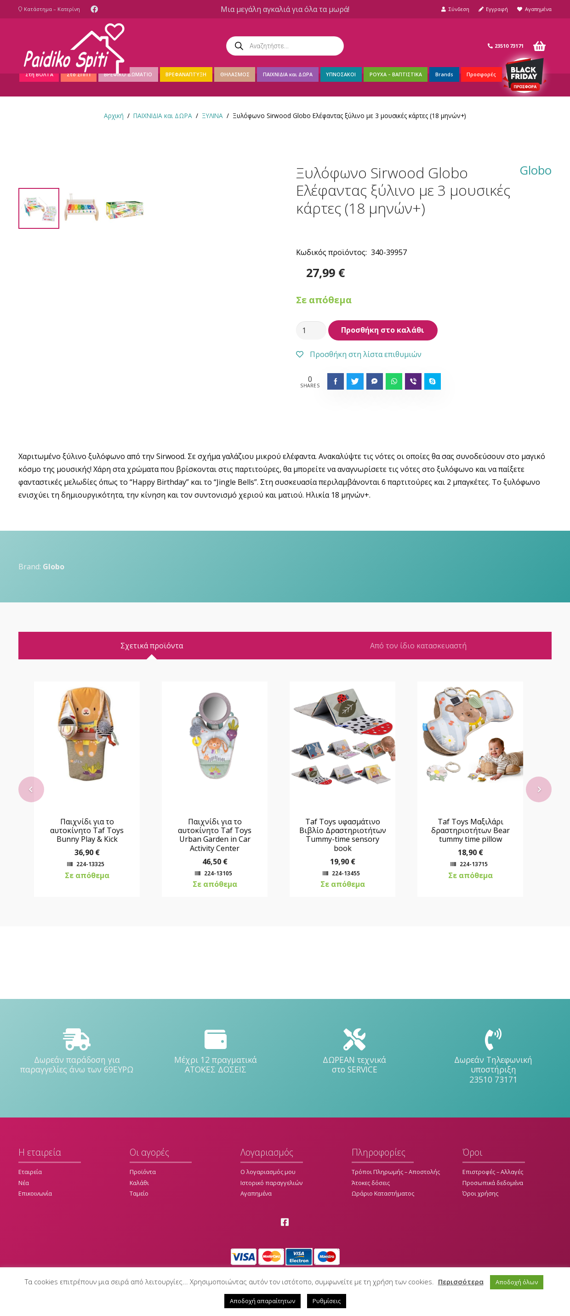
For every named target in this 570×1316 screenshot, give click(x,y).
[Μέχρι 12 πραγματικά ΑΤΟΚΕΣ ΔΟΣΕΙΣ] (215, 1039)
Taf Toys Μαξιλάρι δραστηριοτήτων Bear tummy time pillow (477, 903)
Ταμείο (139, 1194)
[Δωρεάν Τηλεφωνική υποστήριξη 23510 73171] (493, 1039)
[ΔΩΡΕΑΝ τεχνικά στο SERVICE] (354, 1039)
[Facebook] (94, 9)
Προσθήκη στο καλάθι (382, 330)
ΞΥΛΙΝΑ (212, 115)
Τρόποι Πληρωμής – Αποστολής (396, 1172)
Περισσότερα (461, 1281)
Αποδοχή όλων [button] (517, 1282)
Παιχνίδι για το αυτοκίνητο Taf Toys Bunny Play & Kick (93, 903)
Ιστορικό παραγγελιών (271, 1183)
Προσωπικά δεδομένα (492, 1183)
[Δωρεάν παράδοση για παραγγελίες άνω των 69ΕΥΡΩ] (76, 1039)
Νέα (23, 1183)
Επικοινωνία (35, 1194)
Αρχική (114, 115)
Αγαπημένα (256, 1194)
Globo (535, 171)
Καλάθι (139, 1183)
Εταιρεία (30, 1172)
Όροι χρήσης (480, 1194)
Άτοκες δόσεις (371, 1183)
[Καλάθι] (539, 46)
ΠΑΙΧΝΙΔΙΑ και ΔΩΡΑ (162, 115)
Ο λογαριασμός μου (268, 1172)
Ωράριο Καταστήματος (383, 1194)
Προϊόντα (143, 1172)
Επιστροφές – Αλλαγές (492, 1172)
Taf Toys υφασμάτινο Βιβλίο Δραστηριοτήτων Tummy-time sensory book (349, 907)
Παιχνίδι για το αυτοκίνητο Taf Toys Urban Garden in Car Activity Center (221, 907)
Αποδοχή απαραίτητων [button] (262, 1301)
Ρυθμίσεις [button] (327, 1301)
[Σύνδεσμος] (74, 46)
